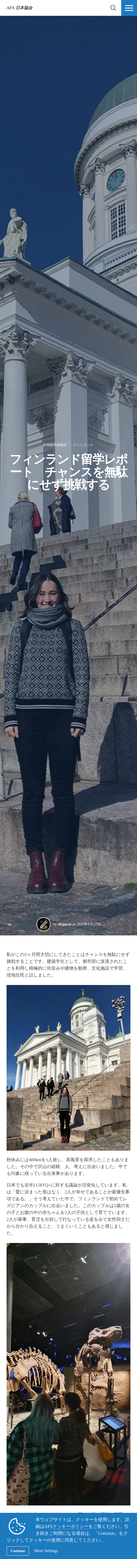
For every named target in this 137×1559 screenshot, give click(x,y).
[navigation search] (113, 8)
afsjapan (64, 924)
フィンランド (83, 445)
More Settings (46, 1550)
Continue (18, 1551)
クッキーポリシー (70, 1526)
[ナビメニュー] (129, 8)
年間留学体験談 (55, 445)
